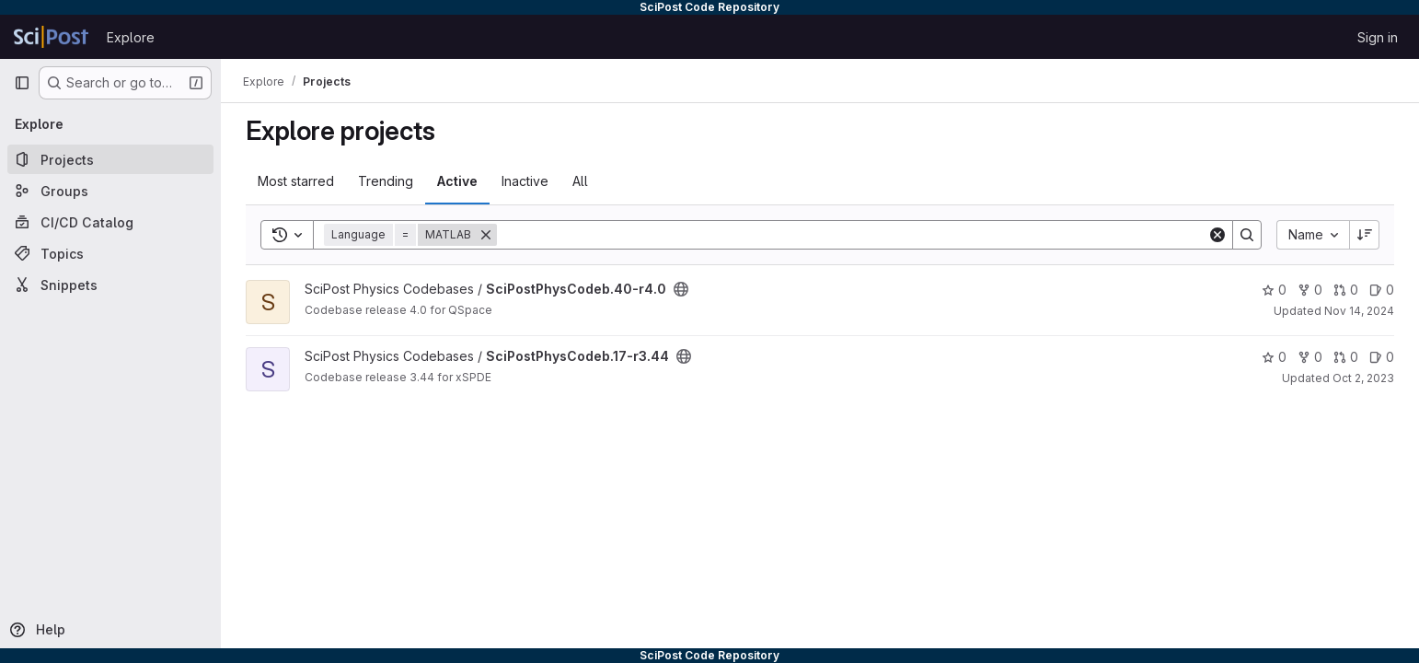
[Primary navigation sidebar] (22, 83)
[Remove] (486, 235)
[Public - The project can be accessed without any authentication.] (681, 289)
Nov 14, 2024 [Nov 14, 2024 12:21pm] (1359, 311)
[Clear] (1217, 235)
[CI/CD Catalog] (110, 222)
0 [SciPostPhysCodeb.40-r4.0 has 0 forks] (1310, 289)
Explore (131, 37)
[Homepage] (51, 37)
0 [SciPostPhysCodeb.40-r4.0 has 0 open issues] (1381, 289)
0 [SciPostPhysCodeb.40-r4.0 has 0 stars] (1274, 289)
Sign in (1377, 37)
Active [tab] (457, 181)
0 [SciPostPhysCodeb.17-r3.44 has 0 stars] (1274, 357)
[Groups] (110, 190)
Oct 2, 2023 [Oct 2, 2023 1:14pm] (1363, 378)
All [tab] (580, 181)
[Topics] (110, 253)
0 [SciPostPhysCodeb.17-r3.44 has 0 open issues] (1381, 357)
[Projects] (110, 159)
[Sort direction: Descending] (1364, 235)
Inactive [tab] (525, 181)
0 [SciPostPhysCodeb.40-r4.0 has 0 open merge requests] (1345, 289)
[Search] (852, 235)
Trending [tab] (385, 181)
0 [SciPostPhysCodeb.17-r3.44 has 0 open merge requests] (1345, 357)
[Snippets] (110, 284)
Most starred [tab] (296, 181)
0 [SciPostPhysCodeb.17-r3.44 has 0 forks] (1310, 357)
